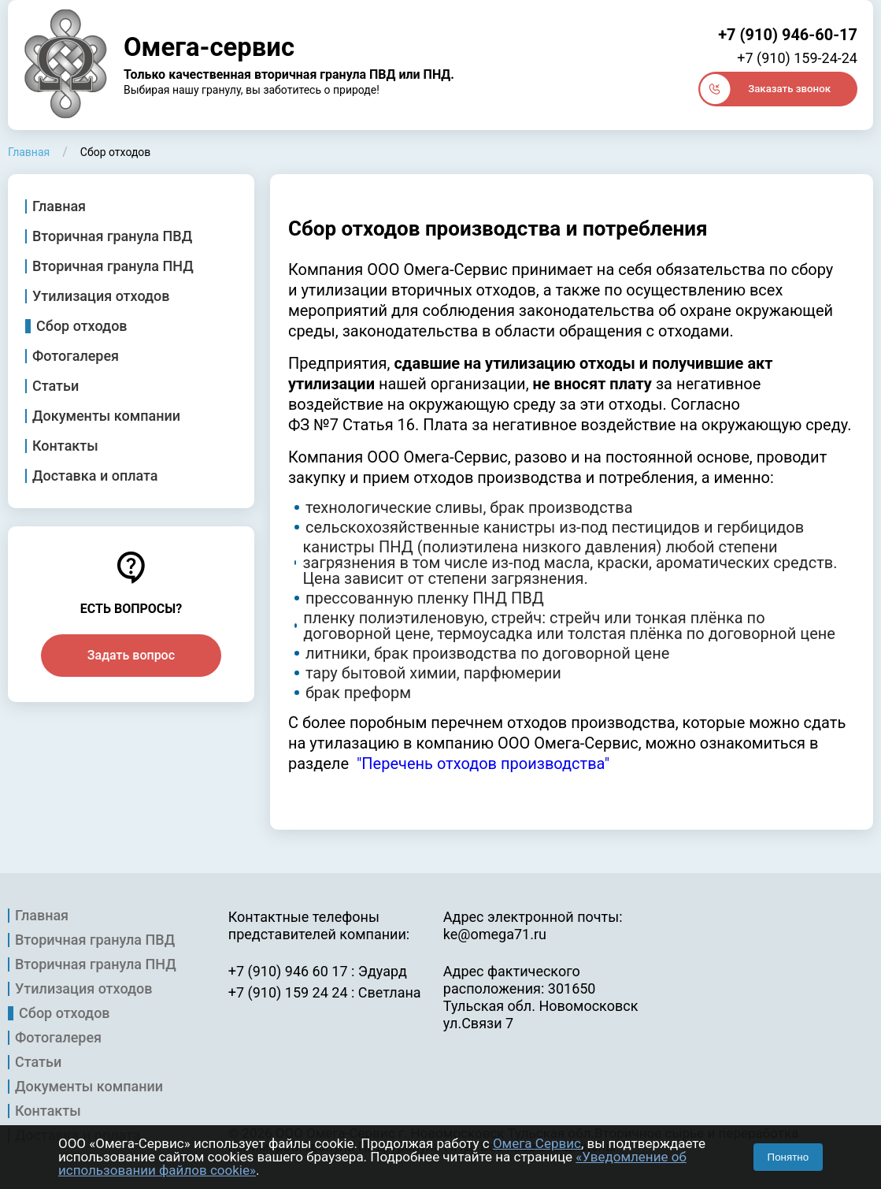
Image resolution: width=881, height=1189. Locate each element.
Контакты (65, 446)
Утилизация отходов (101, 296)
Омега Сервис (537, 1143)
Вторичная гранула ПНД (113, 266)
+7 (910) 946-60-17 (787, 34)
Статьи (55, 386)
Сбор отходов (82, 326)
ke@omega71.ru (494, 934)
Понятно (788, 1157)
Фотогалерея (75, 356)
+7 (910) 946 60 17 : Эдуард (317, 971)
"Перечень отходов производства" (483, 763)
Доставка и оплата (95, 476)
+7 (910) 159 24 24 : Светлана (324, 992)
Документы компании (106, 416)
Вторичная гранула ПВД (112, 236)
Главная (59, 206)
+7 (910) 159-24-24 (797, 58)
